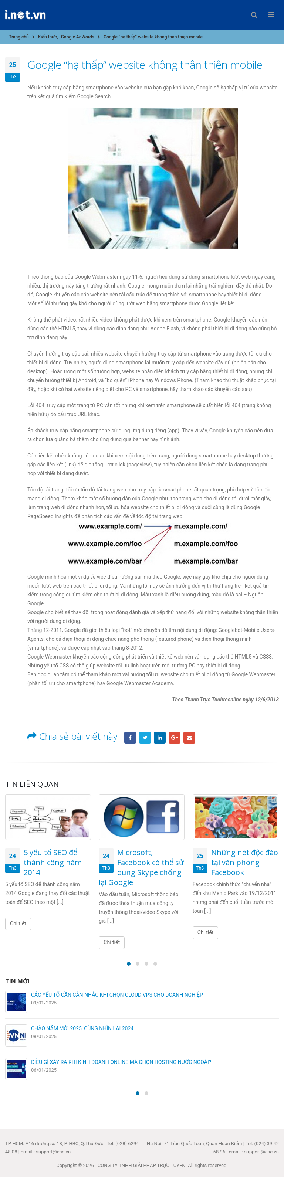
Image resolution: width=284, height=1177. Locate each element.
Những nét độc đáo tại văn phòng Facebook (244, 862)
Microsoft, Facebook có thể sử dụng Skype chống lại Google (141, 867)
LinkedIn (160, 738)
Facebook (130, 738)
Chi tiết (18, 923)
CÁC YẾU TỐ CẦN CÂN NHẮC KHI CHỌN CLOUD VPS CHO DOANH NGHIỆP (117, 995)
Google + (174, 738)
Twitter (145, 738)
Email (189, 738)
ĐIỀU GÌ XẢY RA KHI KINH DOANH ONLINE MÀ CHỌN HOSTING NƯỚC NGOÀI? (121, 1062)
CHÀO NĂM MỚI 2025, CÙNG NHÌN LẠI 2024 (82, 1028)
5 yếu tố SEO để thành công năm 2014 (53, 862)
